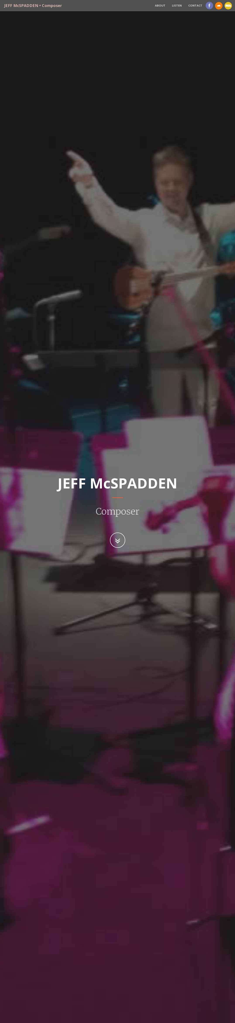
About (160, 5)
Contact (195, 5)
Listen (177, 5)
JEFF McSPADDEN (32, 5)
